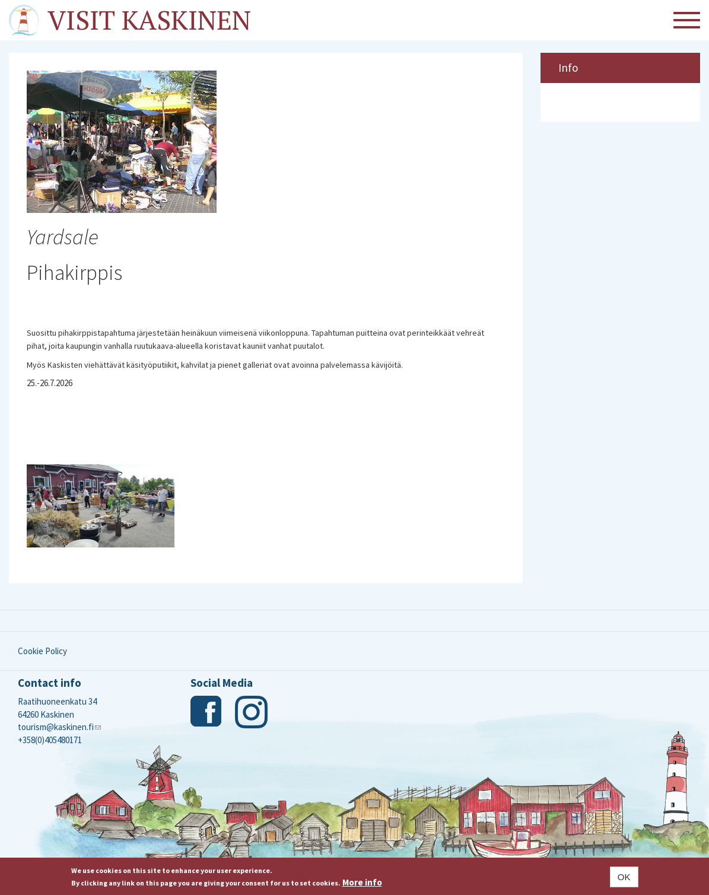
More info (362, 882)
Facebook (206, 712)
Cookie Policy (42, 651)
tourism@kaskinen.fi (59, 726)
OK (624, 877)
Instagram (251, 712)
